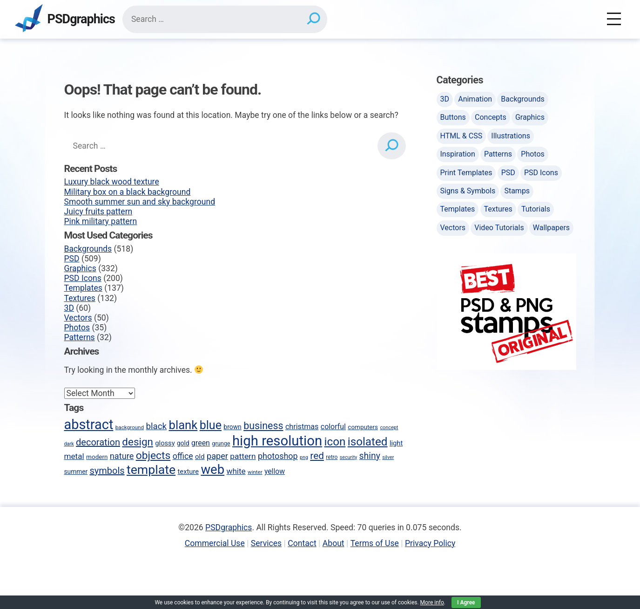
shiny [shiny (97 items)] (369, 456)
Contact (302, 543)
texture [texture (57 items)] (188, 471)
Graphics (80, 268)
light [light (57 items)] (396, 443)
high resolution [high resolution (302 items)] (277, 441)
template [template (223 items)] (151, 469)
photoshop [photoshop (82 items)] (278, 456)
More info (432, 602)
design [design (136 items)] (137, 442)
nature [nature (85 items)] (122, 456)
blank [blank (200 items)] (183, 425)
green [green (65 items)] (200, 442)
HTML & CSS (461, 135)
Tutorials (535, 209)
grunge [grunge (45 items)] (221, 443)
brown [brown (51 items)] (232, 427)
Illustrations (510, 135)
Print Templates (466, 172)
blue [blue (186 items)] (211, 425)
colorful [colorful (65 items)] (333, 426)
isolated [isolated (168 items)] (368, 441)
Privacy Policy (430, 543)
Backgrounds (88, 248)
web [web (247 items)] (212, 469)
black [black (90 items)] (156, 426)
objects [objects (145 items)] (153, 455)
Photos (77, 327)
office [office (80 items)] (183, 456)
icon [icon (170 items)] (335, 441)
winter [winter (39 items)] (255, 472)
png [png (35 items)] (304, 457)
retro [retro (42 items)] (331, 457)
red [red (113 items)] (317, 455)
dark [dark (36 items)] (69, 444)
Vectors (78, 317)
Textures (79, 298)
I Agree (466, 602)
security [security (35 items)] (348, 457)
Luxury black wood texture (111, 181)
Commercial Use (215, 543)
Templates (83, 288)
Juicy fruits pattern (98, 211)
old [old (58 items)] (200, 456)
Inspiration (457, 154)
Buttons (453, 117)
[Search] (313, 19)
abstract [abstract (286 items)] (89, 424)
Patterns (79, 337)
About (333, 543)
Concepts (490, 117)
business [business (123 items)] (263, 425)
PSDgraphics (81, 19)
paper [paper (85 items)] (217, 456)
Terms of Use (374, 543)
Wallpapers (551, 227)
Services (266, 543)
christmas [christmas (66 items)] (302, 426)
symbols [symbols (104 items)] (106, 470)
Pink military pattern (100, 221)
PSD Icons (82, 278)
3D (69, 308)
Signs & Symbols (468, 190)
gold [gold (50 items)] (183, 443)
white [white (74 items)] (236, 471)
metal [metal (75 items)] (74, 456)
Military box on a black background (127, 192)
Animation (475, 99)
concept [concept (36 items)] (389, 427)
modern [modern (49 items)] (97, 456)
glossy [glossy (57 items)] (165, 443)
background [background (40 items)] (129, 427)
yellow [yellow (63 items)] (274, 471)
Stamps (517, 190)
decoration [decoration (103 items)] (98, 442)
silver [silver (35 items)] (388, 457)
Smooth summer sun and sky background (140, 201)
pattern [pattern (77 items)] (243, 456)
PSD (72, 258)
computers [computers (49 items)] (363, 427)
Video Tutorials (499, 227)
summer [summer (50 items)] (76, 471)
